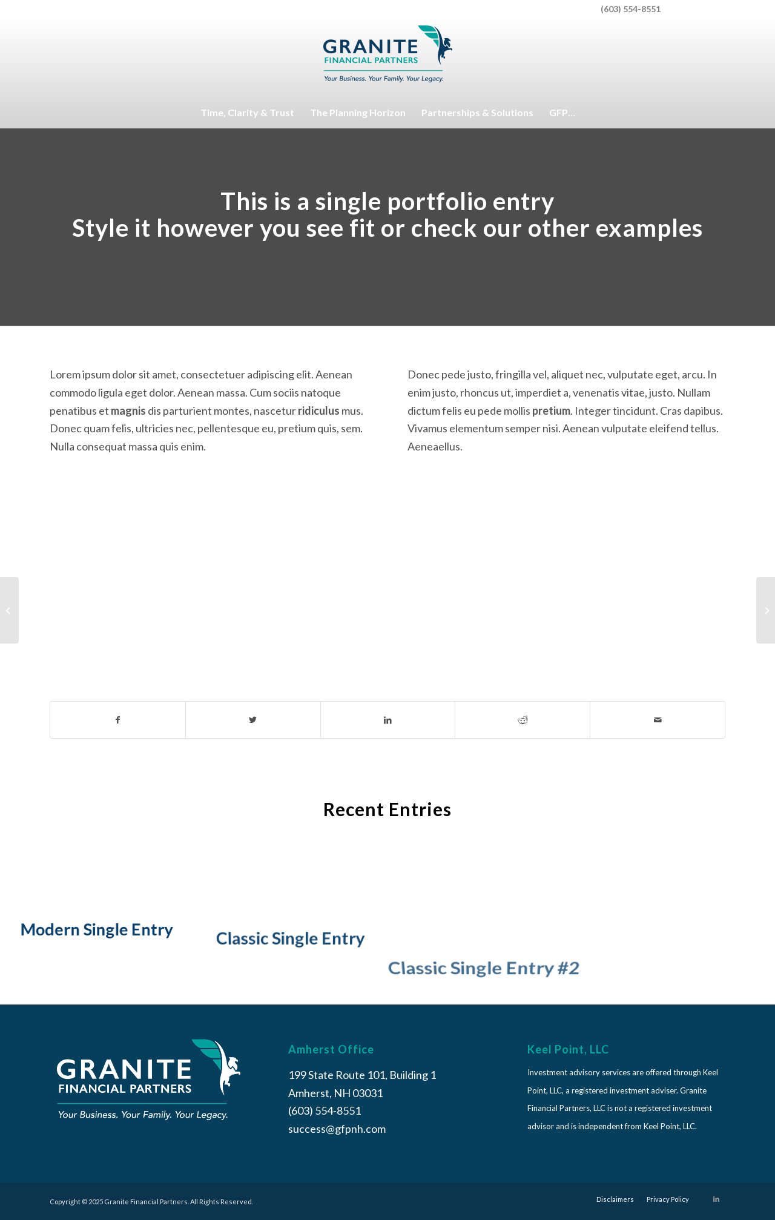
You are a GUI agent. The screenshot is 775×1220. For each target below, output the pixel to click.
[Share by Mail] (657, 720)
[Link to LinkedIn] (716, 1199)
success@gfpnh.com (337, 1128)
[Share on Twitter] (253, 720)
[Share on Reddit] (522, 720)
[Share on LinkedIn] (388, 720)
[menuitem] (696, 9)
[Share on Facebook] (117, 720)
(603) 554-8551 (631, 9)
